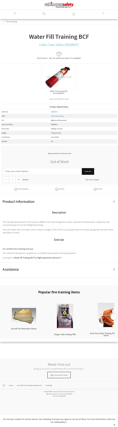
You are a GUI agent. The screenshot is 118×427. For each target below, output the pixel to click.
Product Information (59, 202)
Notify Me (88, 171)
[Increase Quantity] (19, 179)
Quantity (25, 180)
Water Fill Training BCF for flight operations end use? (37, 257)
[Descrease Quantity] (6, 179)
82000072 (54, 112)
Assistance (59, 269)
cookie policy (59, 422)
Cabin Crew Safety (57, 116)
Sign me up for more (59, 375)
